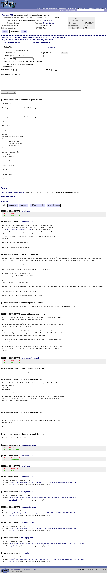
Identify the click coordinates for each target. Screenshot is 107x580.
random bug (98, 8)
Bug (4, 15)
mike (45, 20)
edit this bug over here (43, 39)
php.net (39, 8)
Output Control (49, 23)
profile (50, 20)
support (45, 8)
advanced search (73, 8)
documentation (53, 8)
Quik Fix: (8, 47)
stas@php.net (27, 541)
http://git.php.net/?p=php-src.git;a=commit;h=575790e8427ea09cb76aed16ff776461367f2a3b (43, 486)
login (105, 8)
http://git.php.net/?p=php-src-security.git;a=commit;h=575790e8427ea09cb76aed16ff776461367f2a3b (47, 547)
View (5, 31)
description (51, 47)
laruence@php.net (28, 447)
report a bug (62, 8)
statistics (91, 8)
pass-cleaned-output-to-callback (13, 192)
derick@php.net (27, 526)
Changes (24, 205)
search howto (83, 8)
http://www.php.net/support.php (19, 230)
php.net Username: (11, 42)
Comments (13, 205)
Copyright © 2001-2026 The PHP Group (23, 573)
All (4, 205)
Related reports (54, 205)
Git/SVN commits (37, 205)
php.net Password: (41, 42)
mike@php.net (27, 211)
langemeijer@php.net (30, 359)
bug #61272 (13, 488)
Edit (24, 31)
